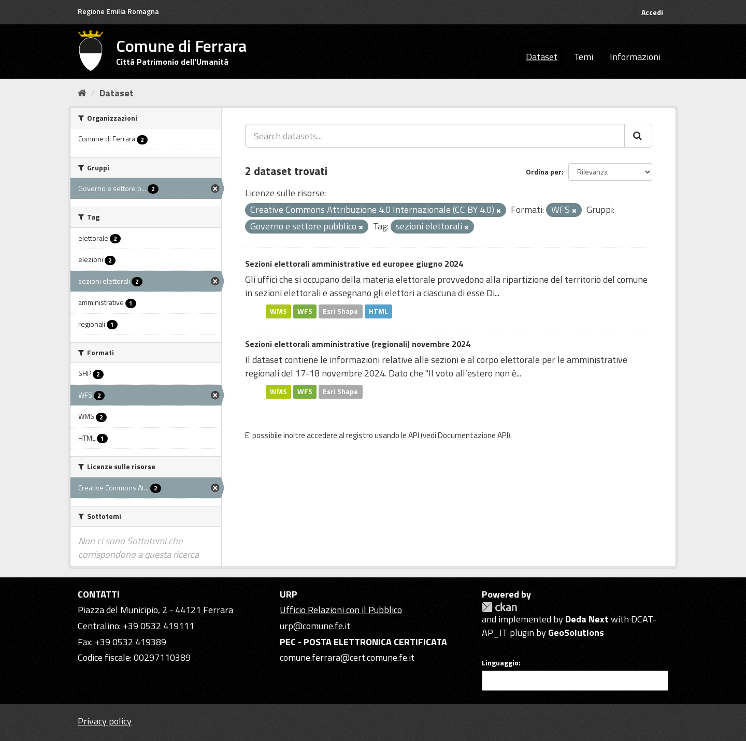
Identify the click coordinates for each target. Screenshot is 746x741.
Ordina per (544, 171)
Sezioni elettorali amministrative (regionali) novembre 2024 (357, 344)
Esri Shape (340, 311)
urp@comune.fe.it (315, 626)
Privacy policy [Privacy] (105, 721)
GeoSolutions (576, 633)
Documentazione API (473, 435)
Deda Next (587, 619)
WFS (304, 311)
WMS (278, 311)
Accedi (652, 12)
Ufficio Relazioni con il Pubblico (341, 610)
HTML (378, 311)
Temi (583, 57)
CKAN (499, 607)
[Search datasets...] (435, 136)
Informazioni (635, 57)
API (413, 435)
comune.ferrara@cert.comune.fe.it (347, 657)
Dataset (541, 57)
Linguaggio (500, 663)
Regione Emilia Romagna (118, 11)
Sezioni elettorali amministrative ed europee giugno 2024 (354, 263)
